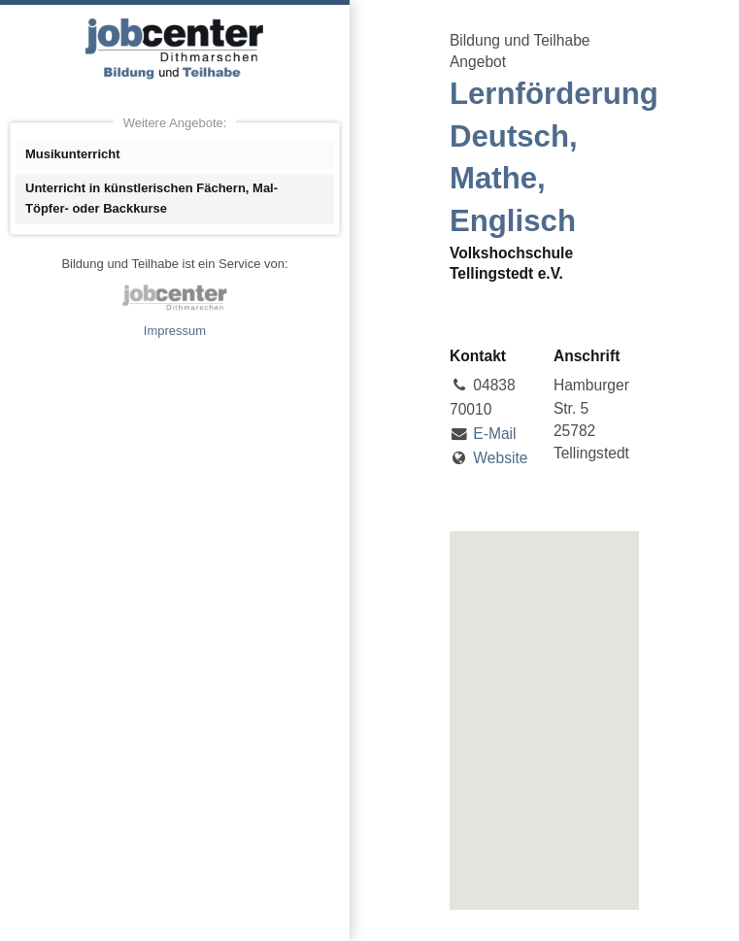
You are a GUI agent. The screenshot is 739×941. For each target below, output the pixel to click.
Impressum (175, 330)
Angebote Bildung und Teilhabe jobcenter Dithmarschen (175, 49)
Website (500, 458)
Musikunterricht (72, 154)
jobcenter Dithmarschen (175, 297)
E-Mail (494, 433)
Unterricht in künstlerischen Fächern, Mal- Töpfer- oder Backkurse (151, 198)
